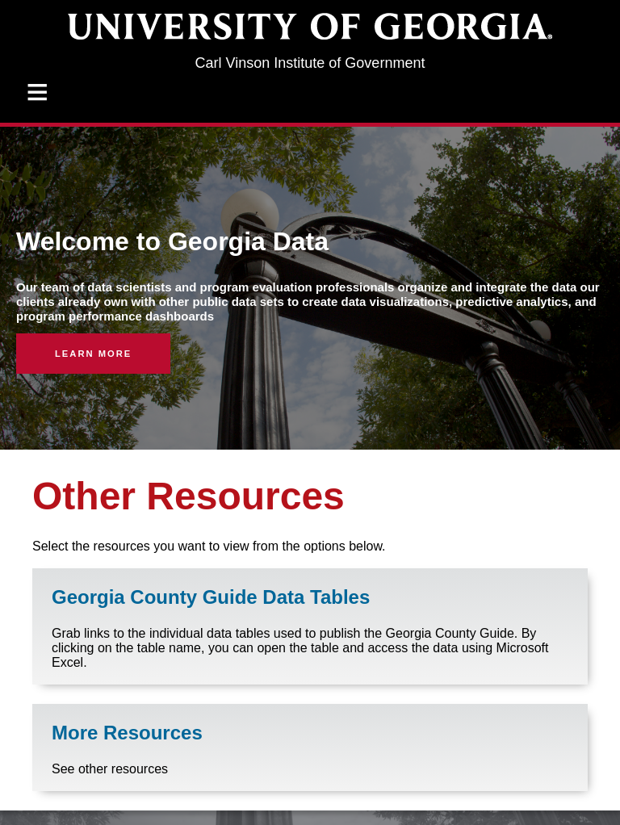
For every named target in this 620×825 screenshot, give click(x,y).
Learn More (93, 353)
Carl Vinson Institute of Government (310, 63)
